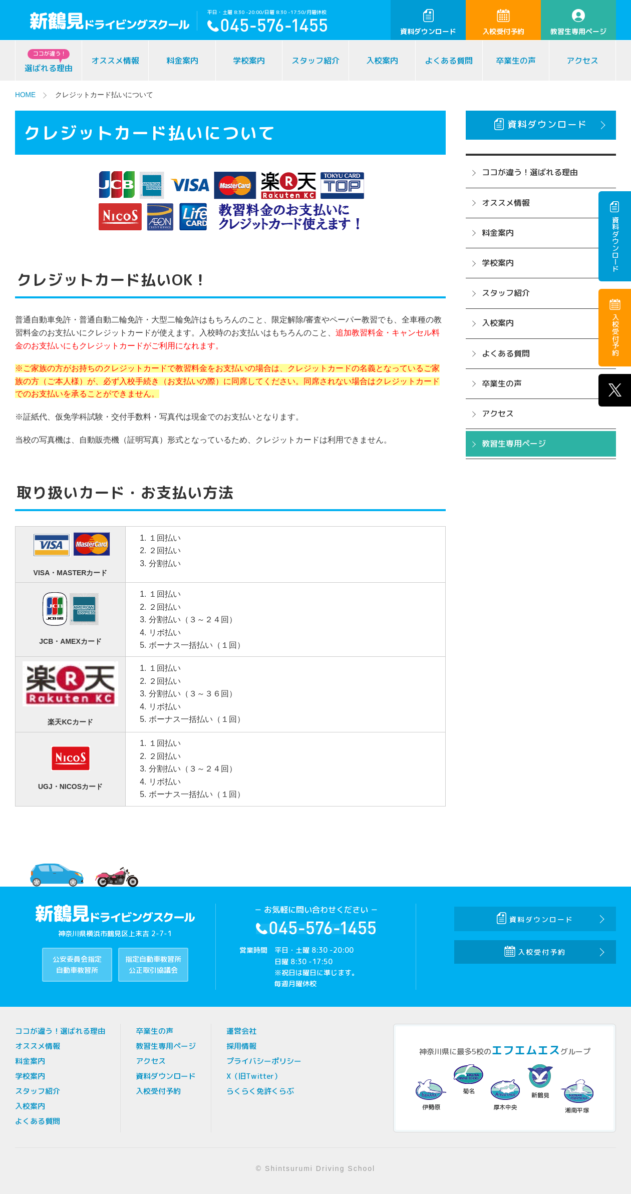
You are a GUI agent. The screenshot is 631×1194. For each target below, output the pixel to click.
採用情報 (241, 1045)
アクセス (582, 60)
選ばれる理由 (49, 61)
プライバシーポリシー (263, 1060)
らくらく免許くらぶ (260, 1090)
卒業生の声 (516, 60)
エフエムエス (525, 1049)
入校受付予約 (503, 22)
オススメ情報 (115, 60)
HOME (25, 95)
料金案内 (182, 60)
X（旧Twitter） (253, 1075)
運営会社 (241, 1030)
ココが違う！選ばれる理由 (530, 172)
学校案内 (249, 60)
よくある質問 (449, 60)
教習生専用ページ (578, 22)
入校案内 (382, 60)
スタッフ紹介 (315, 60)
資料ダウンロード (428, 22)
